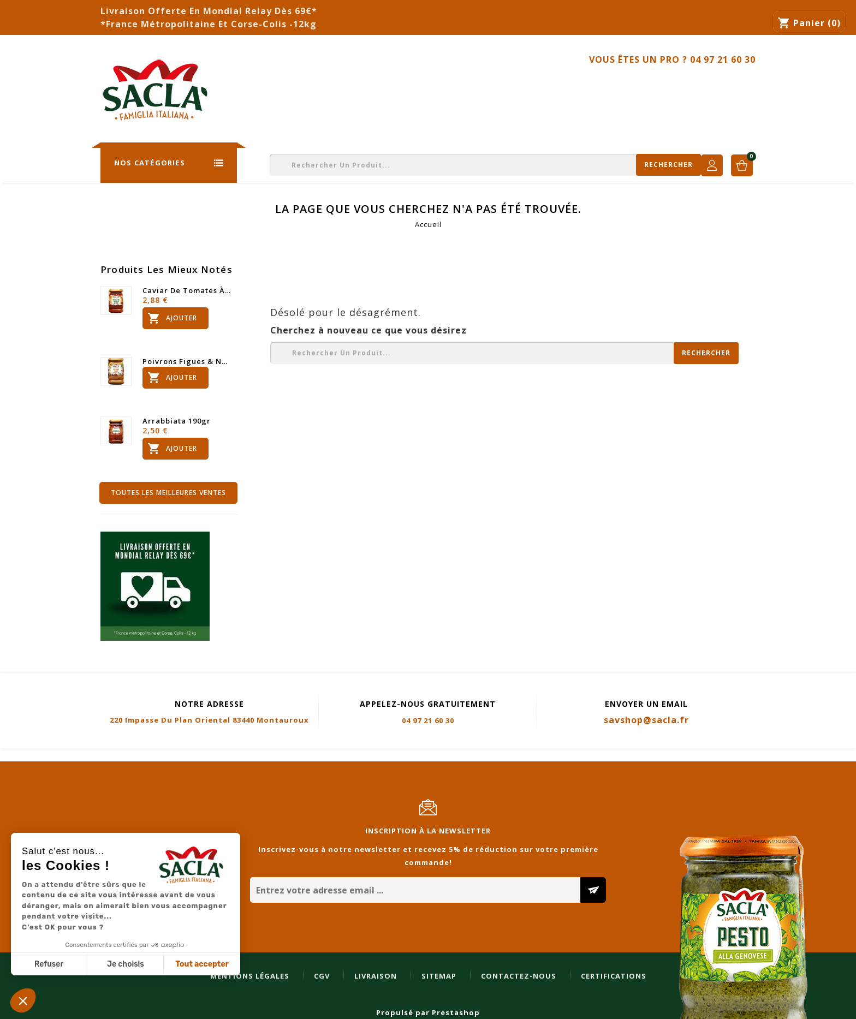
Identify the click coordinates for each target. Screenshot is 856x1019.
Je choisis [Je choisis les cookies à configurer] (125, 964)
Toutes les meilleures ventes (168, 492)
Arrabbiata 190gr (176, 421)
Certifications (414, 755)
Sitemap (239, 755)
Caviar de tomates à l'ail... (187, 290)
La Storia (255, 85)
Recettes (644, 85)
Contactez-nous (719, 85)
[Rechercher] (540, 165)
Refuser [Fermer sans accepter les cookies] (48, 964)
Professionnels (499, 85)
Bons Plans (579, 85)
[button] (23, 1000)
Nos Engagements (334, 85)
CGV (122, 755)
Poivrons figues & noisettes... (187, 361)
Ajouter (171, 318)
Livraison (176, 755)
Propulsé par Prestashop (428, 1012)
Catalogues (419, 85)
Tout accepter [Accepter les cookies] (202, 964)
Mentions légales (50, 755)
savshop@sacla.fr (646, 720)
